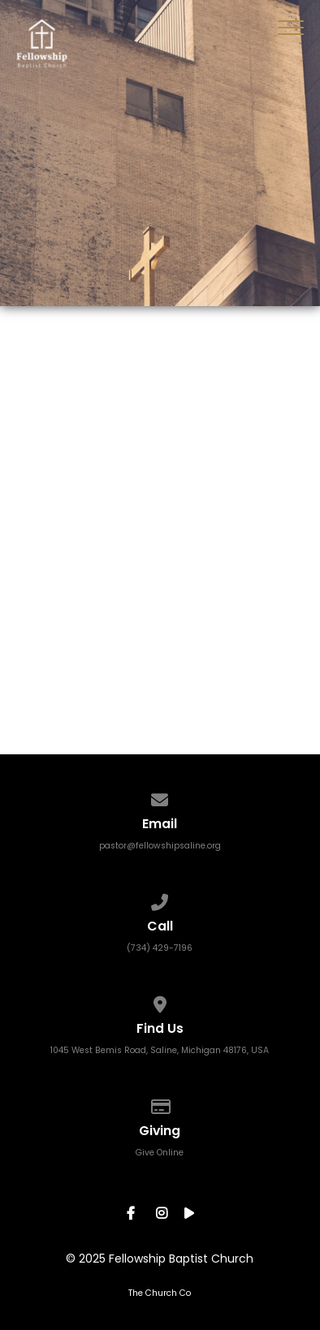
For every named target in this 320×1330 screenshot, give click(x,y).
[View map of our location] (159, 1001)
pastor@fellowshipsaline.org (160, 846)
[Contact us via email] (159, 796)
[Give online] (159, 1103)
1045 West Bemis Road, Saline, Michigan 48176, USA (159, 1050)
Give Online (160, 1152)
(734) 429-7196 (159, 948)
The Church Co (159, 1293)
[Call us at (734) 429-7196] (159, 898)
